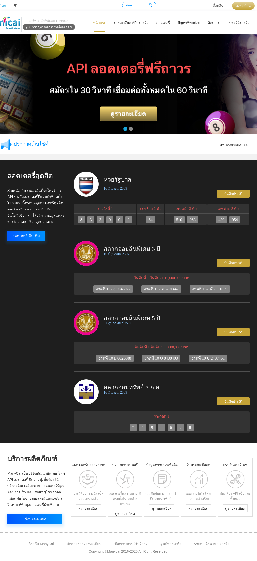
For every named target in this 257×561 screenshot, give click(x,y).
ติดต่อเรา (215, 23)
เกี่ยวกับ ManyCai (40, 544)
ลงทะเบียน (243, 6)
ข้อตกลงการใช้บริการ (130, 544)
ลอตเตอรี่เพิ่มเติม (26, 236)
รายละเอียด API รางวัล (131, 23)
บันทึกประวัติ (233, 194)
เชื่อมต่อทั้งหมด (34, 519)
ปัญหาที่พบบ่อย (189, 23)
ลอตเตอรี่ (163, 23)
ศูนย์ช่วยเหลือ (170, 544)
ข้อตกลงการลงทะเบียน (84, 544)
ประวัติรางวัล (239, 23)
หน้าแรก (99, 23)
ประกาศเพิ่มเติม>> (234, 145)
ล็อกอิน (218, 6)
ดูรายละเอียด (88, 508)
